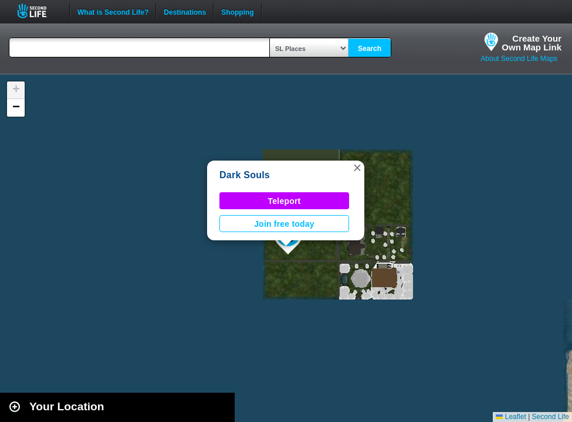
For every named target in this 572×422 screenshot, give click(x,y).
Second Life (38, 11)
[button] (357, 168)
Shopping (237, 11)
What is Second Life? (112, 11)
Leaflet (511, 417)
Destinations (185, 11)
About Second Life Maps (518, 59)
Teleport (284, 201)
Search (369, 49)
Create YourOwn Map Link (531, 42)
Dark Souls (244, 175)
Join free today (284, 224)
